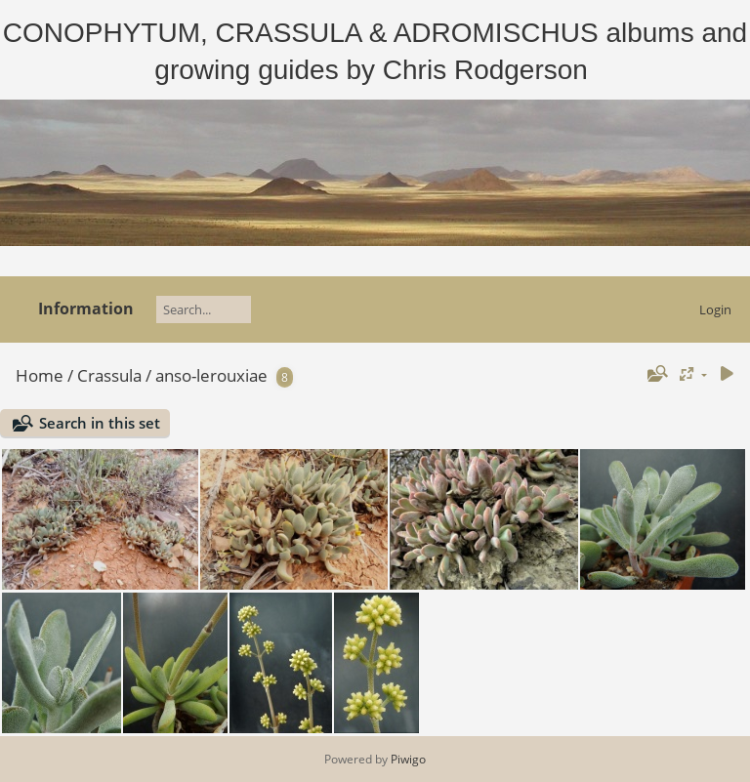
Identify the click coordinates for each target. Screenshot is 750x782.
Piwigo (408, 759)
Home (39, 375)
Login (715, 309)
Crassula (109, 375)
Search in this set (99, 422)
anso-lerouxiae (211, 375)
